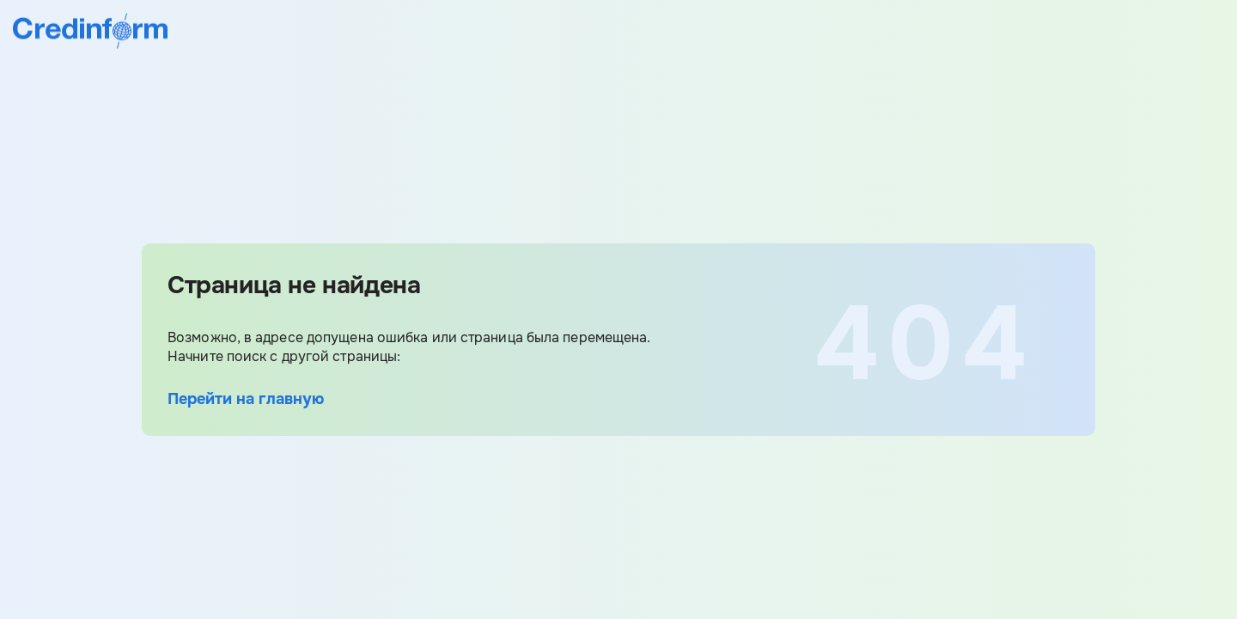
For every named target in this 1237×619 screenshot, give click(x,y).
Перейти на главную (246, 398)
